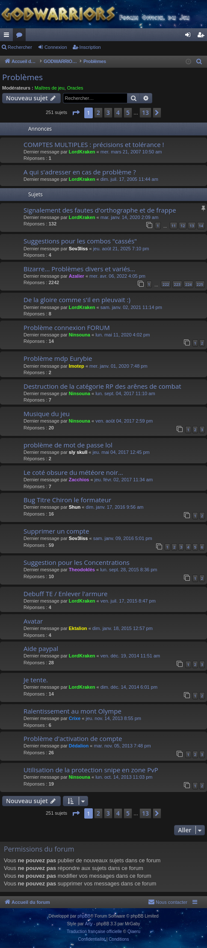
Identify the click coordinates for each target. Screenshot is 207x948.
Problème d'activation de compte (73, 738)
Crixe (75, 718)
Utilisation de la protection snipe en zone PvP (91, 769)
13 (191, 225)
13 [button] (145, 112)
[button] (75, 113)
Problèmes (22, 77)
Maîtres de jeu (50, 87)
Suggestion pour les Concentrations (77, 562)
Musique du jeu (47, 413)
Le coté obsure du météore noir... (73, 472)
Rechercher (20, 47)
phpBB (83, 916)
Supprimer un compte (56, 531)
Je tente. (36, 679)
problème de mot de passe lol (68, 445)
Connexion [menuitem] (189, 36)
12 (182, 225)
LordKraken (82, 151)
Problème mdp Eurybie (58, 358)
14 (201, 225)
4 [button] (118, 112)
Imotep (76, 366)
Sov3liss (78, 248)
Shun (75, 507)
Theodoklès (82, 569)
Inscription (90, 47)
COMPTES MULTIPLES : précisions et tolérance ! (94, 144)
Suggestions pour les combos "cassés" (80, 241)
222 (166, 284)
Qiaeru (133, 931)
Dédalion (79, 745)
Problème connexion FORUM (67, 327)
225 (200, 284)
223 (177, 284)
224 (188, 284)
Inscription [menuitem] (202, 36)
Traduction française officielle (94, 931)
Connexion (55, 47)
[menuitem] (199, 61)
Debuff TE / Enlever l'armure (65, 593)
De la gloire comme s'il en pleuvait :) (77, 299)
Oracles (75, 87)
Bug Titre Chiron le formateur (67, 499)
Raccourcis (8, 36)
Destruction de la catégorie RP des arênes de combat (102, 386)
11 (174, 225)
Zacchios (79, 479)
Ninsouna (79, 334)
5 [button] (128, 112)
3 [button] (108, 112)
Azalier (76, 276)
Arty (89, 923)
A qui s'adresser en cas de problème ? (80, 172)
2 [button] (98, 112)
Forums (21, 36)
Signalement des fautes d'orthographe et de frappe (100, 210)
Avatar (33, 621)
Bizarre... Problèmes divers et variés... (79, 268)
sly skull (78, 452)
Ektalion (78, 628)
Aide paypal (41, 648)
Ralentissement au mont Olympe (72, 711)
